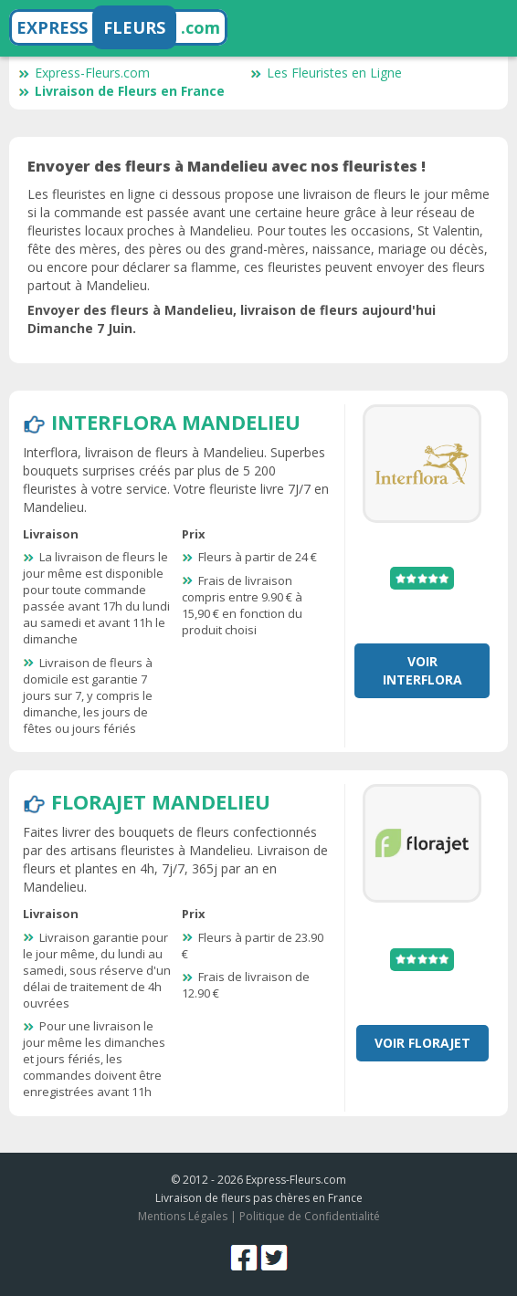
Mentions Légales (182, 1216)
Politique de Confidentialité (309, 1216)
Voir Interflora (422, 670)
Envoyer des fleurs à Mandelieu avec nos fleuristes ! (226, 166)
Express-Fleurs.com (84, 72)
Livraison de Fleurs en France (121, 90)
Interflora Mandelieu (176, 421)
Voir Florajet (422, 1042)
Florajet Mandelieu (160, 801)
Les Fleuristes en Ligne (326, 72)
